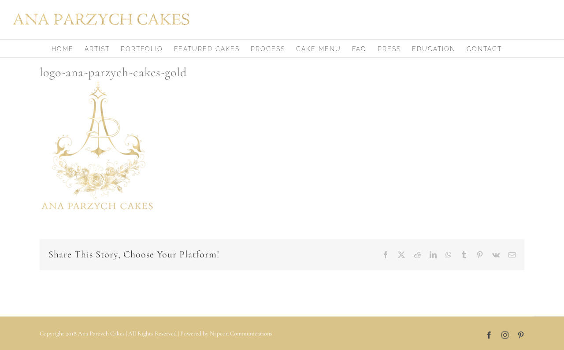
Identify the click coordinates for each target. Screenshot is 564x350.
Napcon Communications (241, 333)
